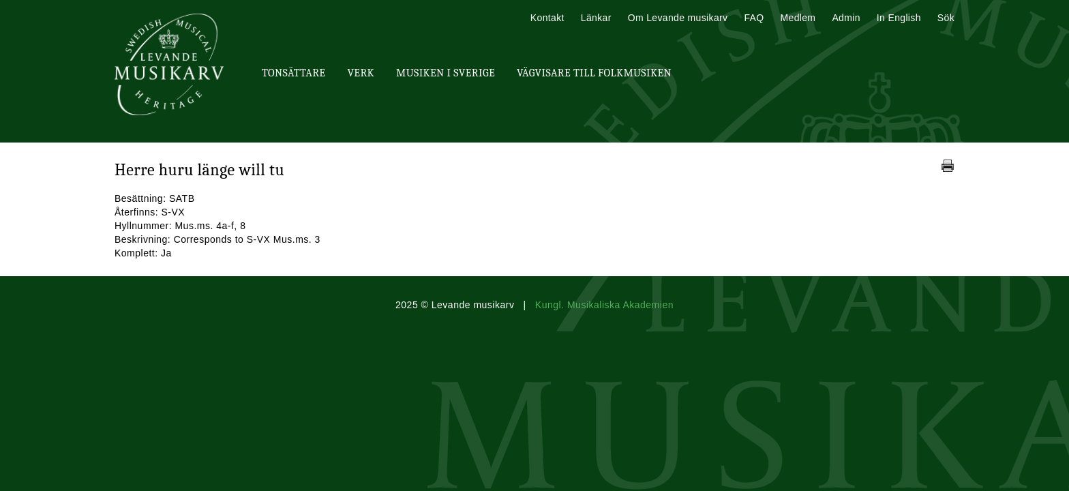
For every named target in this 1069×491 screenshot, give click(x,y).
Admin (846, 17)
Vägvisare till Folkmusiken (594, 73)
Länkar (596, 17)
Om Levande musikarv (678, 17)
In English (899, 17)
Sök (945, 17)
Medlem (797, 17)
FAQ (754, 17)
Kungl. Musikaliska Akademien (604, 304)
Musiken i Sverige (445, 73)
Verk (360, 73)
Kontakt (547, 17)
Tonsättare (293, 73)
